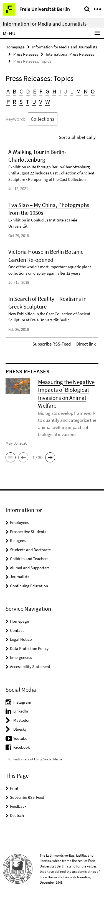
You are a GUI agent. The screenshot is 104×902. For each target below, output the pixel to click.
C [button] (21, 91)
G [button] (47, 91)
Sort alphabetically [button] (77, 137)
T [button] (27, 101)
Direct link (86, 344)
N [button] (86, 91)
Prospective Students (28, 531)
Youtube (20, 738)
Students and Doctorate (30, 549)
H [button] (54, 91)
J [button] (65, 91)
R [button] (14, 101)
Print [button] (14, 788)
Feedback (18, 806)
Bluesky (20, 729)
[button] (11, 457)
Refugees (18, 540)
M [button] (78, 91)
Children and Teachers (29, 558)
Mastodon (22, 720)
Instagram (22, 702)
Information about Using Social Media (34, 759)
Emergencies (21, 657)
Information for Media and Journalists (45, 23)
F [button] (40, 91)
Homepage (15, 47)
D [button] (28, 91)
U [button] (34, 101)
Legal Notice (21, 639)
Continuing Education (29, 585)
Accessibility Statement (30, 666)
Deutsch (17, 815)
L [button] (71, 91)
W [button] (47, 101)
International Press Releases (70, 54)
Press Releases (25, 54)
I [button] (60, 91)
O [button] (93, 91)
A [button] (8, 91)
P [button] (8, 101)
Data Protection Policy (29, 648)
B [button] (14, 91)
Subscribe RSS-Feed (51, 344)
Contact (17, 630)
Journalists (19, 576)
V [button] (40, 101)
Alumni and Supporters (29, 567)
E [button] (34, 91)
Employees (19, 522)
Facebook (21, 747)
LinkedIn (20, 711)
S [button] (21, 101)
